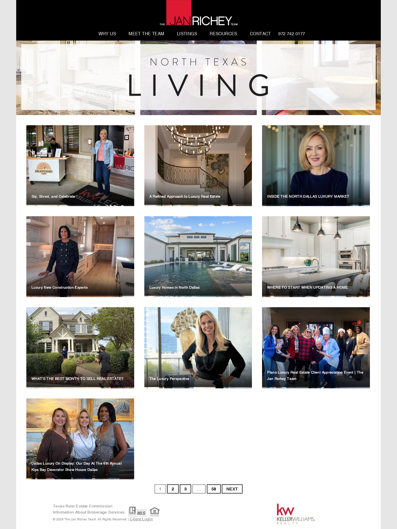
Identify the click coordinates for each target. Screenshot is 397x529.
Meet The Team (146, 34)
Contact (260, 34)
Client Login (141, 519)
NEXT (232, 489)
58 (213, 489)
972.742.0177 (291, 34)
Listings (187, 34)
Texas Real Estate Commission (82, 506)
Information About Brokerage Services (89, 512)
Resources (223, 34)
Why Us (107, 34)
